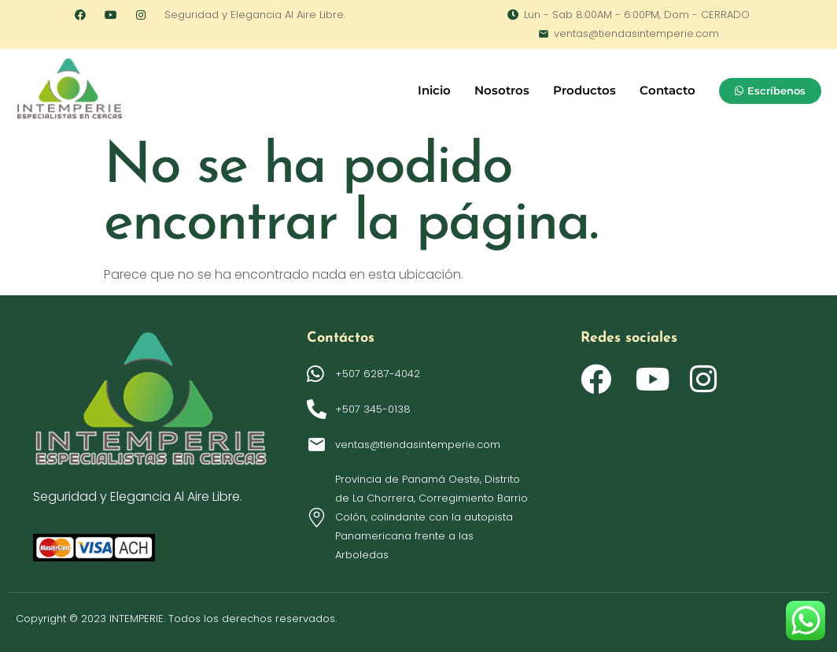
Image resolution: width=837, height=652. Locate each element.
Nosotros (501, 90)
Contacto (667, 90)
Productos (584, 90)
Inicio (434, 90)
